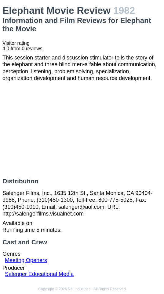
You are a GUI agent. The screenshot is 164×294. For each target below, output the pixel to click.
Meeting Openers (26, 260)
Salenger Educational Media (39, 274)
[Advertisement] (82, 130)
